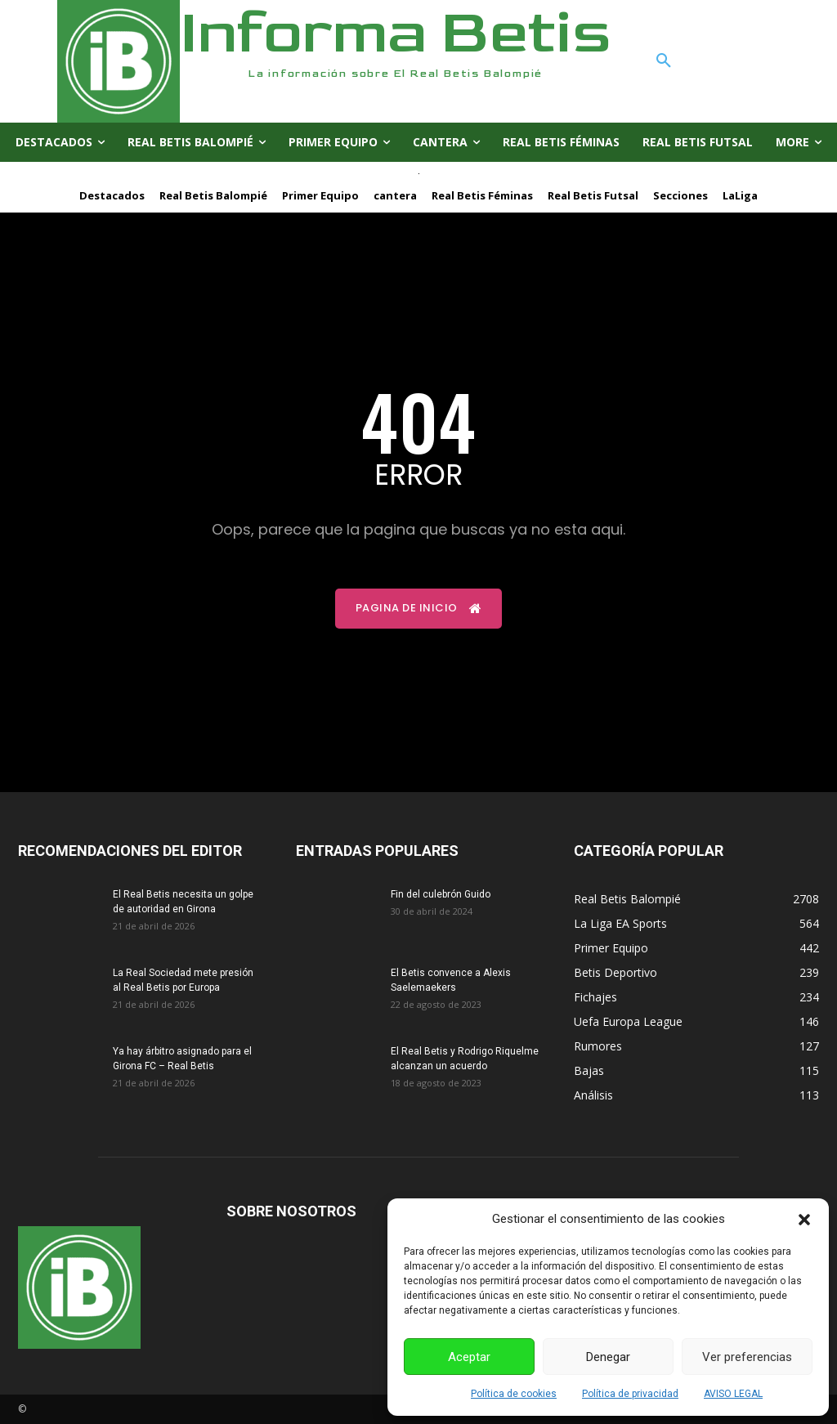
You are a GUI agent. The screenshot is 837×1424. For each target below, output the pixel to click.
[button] (804, 1219)
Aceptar (469, 1357)
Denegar (608, 1357)
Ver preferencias (747, 1357)
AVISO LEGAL (733, 1393)
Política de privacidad (630, 1393)
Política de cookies (514, 1393)
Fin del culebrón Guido (440, 894)
